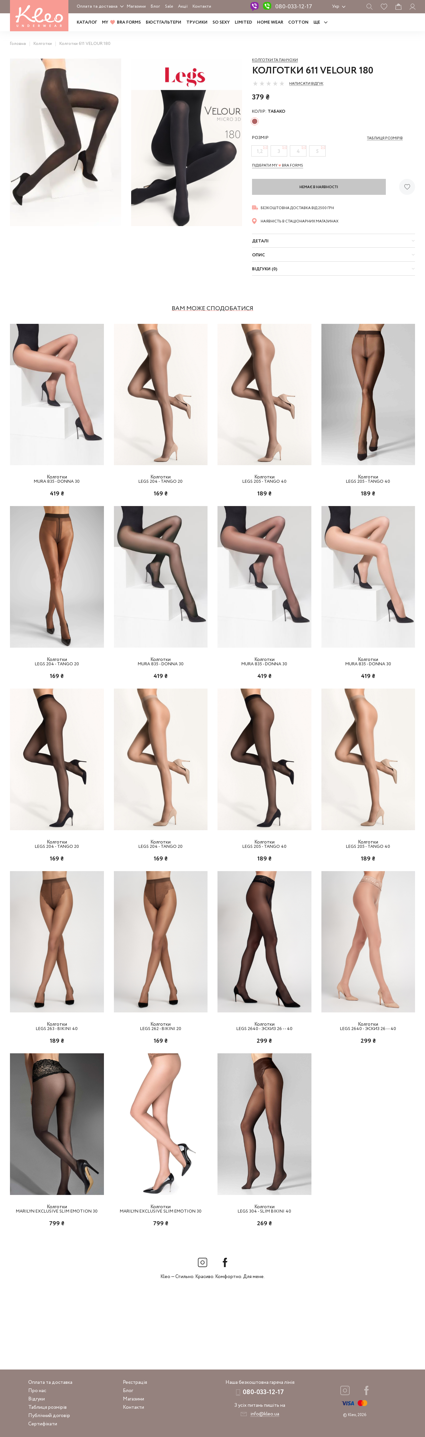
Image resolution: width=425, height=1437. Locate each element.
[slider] (268, 83)
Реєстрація (135, 1382)
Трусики (197, 22)
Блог (155, 6)
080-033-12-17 (293, 6)
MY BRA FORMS (121, 22)
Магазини (136, 6)
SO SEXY (221, 22)
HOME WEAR (270, 22)
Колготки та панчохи (275, 60)
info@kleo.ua (264, 1414)
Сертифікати (42, 1424)
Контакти (202, 6)
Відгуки (36, 1399)
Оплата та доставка (97, 6)
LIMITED (243, 22)
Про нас (37, 1390)
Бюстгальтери (163, 22)
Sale (169, 6)
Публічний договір (49, 1415)
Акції (183, 6)
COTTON (298, 22)
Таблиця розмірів (47, 1407)
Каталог (87, 22)
